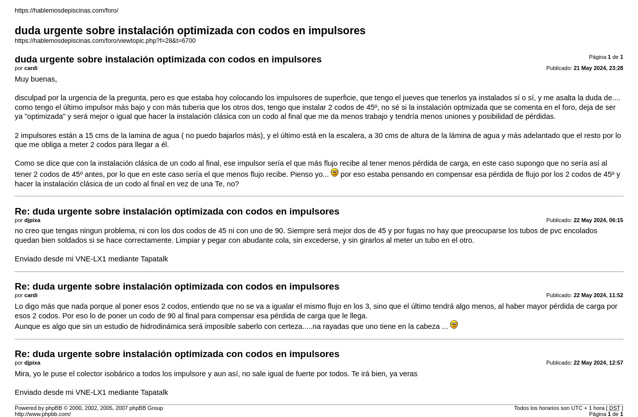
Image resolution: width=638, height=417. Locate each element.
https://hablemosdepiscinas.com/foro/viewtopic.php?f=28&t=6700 (105, 40)
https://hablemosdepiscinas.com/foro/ (66, 10)
